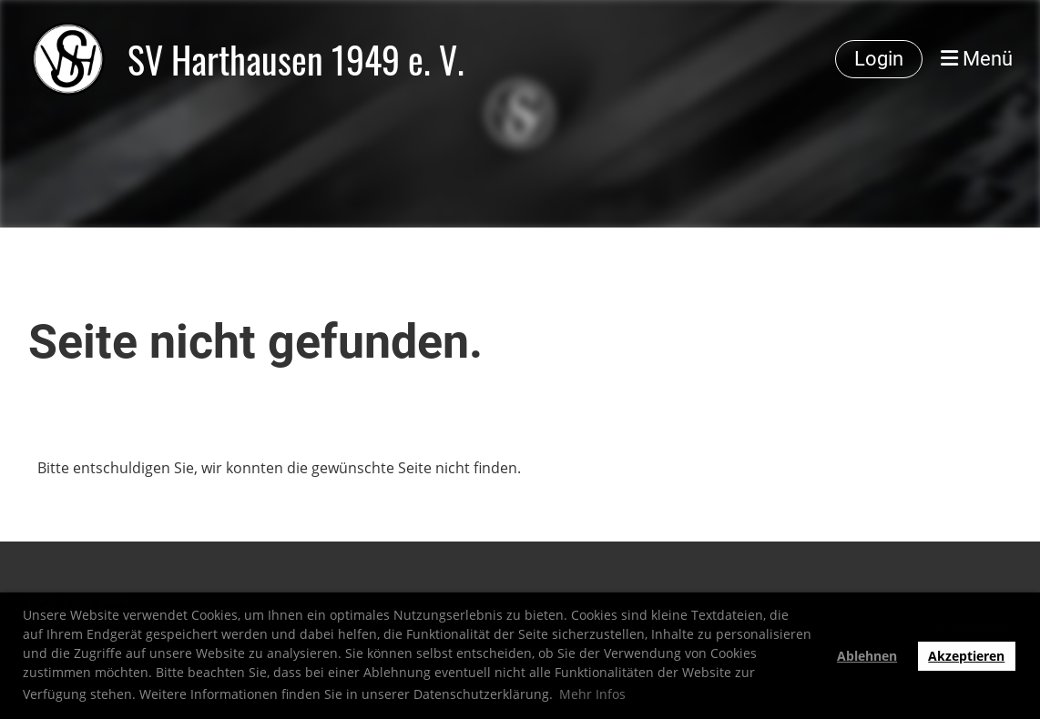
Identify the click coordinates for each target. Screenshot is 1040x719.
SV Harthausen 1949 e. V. (295, 59)
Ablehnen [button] (867, 655)
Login (878, 58)
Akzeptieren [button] (966, 655)
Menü (977, 58)
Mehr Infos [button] (592, 694)
